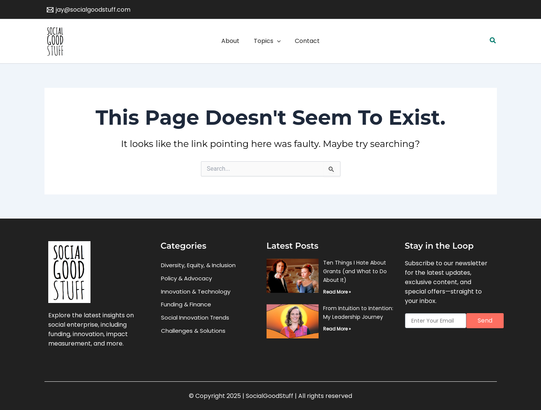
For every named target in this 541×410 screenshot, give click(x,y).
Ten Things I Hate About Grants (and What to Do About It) (355, 271)
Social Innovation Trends (195, 318)
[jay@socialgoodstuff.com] (88, 9)
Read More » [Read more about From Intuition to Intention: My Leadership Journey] (337, 329)
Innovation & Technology (195, 291)
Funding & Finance (186, 305)
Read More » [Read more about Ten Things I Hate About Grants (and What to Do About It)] (337, 292)
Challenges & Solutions (193, 331)
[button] (493, 41)
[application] (277, 41)
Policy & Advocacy (186, 278)
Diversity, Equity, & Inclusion (198, 265)
